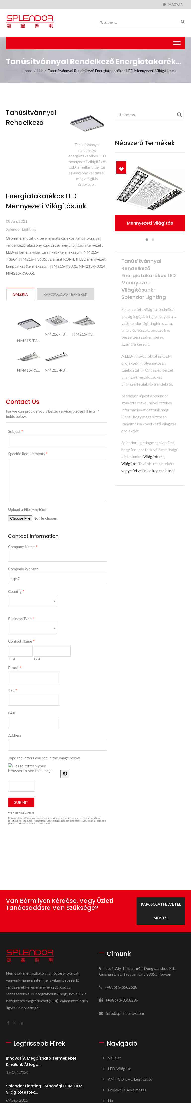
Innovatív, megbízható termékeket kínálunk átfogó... (41, 1061)
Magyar (175, 5)
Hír (40, 70)
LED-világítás (120, 1068)
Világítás (129, 463)
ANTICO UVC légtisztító (130, 1079)
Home (26, 70)
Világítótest (153, 456)
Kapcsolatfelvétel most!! (161, 911)
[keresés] (181, 21)
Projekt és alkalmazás (127, 1089)
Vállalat (114, 1057)
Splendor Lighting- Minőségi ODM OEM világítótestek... (44, 1089)
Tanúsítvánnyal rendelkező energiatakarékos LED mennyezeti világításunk (112, 70)
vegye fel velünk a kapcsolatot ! (148, 470)
